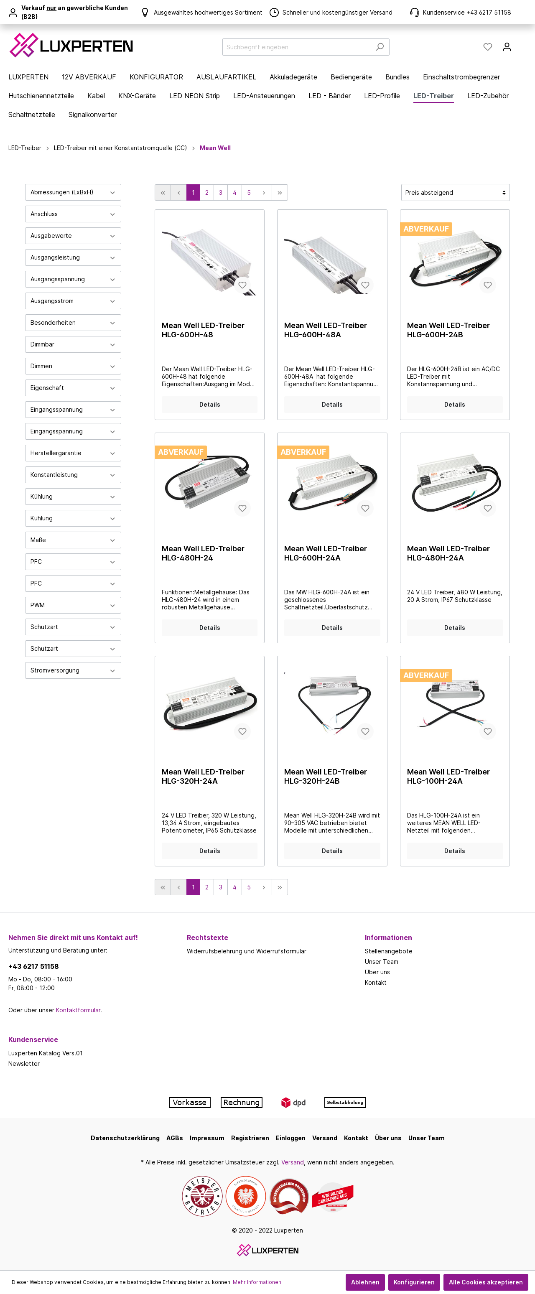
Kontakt (376, 982)
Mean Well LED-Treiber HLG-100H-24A (448, 776)
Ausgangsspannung (73, 279)
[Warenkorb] (522, 44)
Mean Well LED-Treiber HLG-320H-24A (203, 776)
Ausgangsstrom (73, 300)
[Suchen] (380, 47)
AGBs (174, 1137)
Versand (324, 1137)
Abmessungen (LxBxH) (73, 192)
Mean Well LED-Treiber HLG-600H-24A (325, 553)
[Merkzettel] (487, 47)
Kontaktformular (78, 1010)
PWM (73, 605)
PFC (73, 561)
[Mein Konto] (507, 47)
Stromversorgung (73, 670)
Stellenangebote (389, 951)
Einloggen (291, 1137)
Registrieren (250, 1137)
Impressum (207, 1137)
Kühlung (73, 496)
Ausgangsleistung (73, 257)
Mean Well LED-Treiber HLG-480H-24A (448, 553)
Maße (73, 539)
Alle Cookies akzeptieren (486, 1282)
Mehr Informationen (257, 1282)
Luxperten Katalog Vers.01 (45, 1053)
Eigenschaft (73, 387)
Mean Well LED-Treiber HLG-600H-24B (448, 330)
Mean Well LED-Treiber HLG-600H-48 (203, 330)
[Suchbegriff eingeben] (296, 47)
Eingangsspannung (73, 409)
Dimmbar (73, 344)
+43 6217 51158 (33, 966)
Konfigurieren (414, 1282)
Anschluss (73, 213)
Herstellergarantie (73, 452)
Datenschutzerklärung (125, 1137)
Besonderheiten (73, 322)
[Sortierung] (455, 192)
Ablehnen (365, 1282)
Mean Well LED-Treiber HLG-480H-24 (203, 553)
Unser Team (381, 961)
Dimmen (73, 365)
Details (209, 404)
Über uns (377, 972)
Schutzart (73, 626)
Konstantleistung (73, 474)
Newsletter (24, 1063)
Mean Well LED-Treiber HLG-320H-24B (325, 776)
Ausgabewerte (73, 235)
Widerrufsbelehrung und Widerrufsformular (246, 951)
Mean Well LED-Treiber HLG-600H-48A (325, 330)
